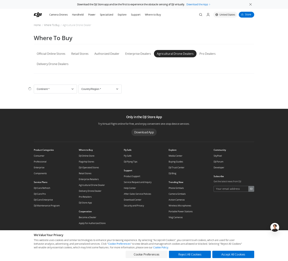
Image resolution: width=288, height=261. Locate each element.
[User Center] (208, 14)
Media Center (175, 155)
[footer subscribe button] (251, 189)
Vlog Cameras (176, 217)
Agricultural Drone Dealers (175, 54)
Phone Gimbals (176, 188)
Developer (219, 167)
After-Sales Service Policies (137, 193)
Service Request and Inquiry (138, 182)
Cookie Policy (160, 247)
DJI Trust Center (176, 167)
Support (136, 14)
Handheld (78, 14)
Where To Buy (52, 25)
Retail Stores (80, 54)
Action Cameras (177, 199)
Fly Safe (128, 155)
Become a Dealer (87, 217)
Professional (40, 161)
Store (248, 14)
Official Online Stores (51, 54)
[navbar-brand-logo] (42, 15)
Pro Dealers (207, 54)
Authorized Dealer (106, 54)
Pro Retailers (85, 196)
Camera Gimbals (177, 193)
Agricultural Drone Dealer (92, 185)
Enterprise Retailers (89, 179)
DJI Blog (172, 173)
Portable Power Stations (181, 211)
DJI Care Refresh (42, 188)
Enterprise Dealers (138, 54)
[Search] (200, 14)
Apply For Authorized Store (92, 223)
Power (92, 14)
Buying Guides (176, 161)
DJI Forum (218, 161)
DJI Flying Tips (130, 161)
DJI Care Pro (40, 193)
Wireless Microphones (180, 205)
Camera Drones (58, 14)
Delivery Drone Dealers (53, 64)
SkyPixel (218, 155)
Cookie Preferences (119, 243)
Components (40, 173)
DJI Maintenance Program (47, 205)
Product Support (132, 176)
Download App (144, 132)
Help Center (130, 188)
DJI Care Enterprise (43, 199)
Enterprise (39, 167)
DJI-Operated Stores (89, 167)
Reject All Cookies (189, 254)
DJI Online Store (86, 155)
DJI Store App (85, 202)
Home (37, 25)
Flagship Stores (86, 161)
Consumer (39, 155)
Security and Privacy (134, 205)
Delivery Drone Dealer (90, 190)
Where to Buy (153, 14)
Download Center (132, 199)
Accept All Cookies (233, 254)
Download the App (197, 3)
